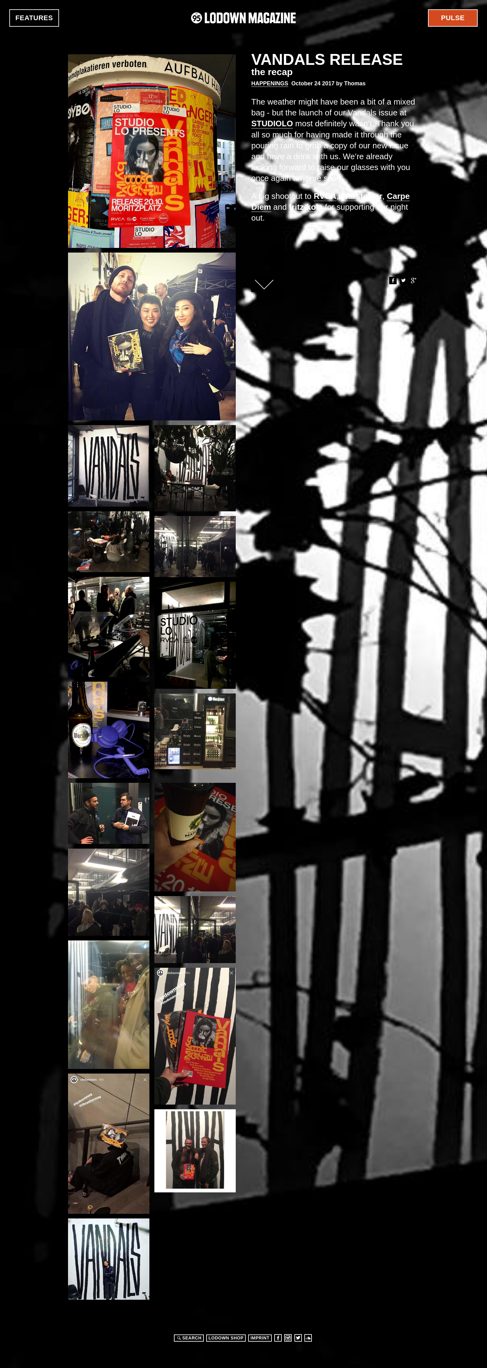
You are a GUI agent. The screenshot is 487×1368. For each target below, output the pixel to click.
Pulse (453, 18)
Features (34, 18)
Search (188, 1338)
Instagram (288, 1338)
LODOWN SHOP (226, 1337)
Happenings (269, 83)
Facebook (392, 280)
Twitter (403, 280)
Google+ (413, 280)
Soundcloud (308, 1338)
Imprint (259, 1337)
